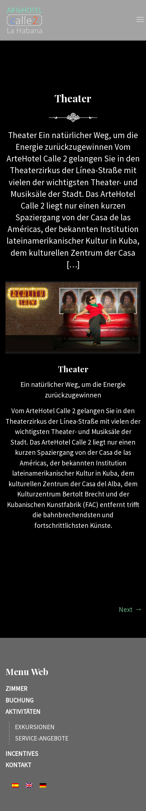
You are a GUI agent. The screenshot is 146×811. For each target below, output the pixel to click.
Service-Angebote (41, 738)
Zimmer (16, 689)
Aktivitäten (22, 712)
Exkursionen (35, 727)
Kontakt (18, 765)
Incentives (21, 754)
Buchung (19, 700)
